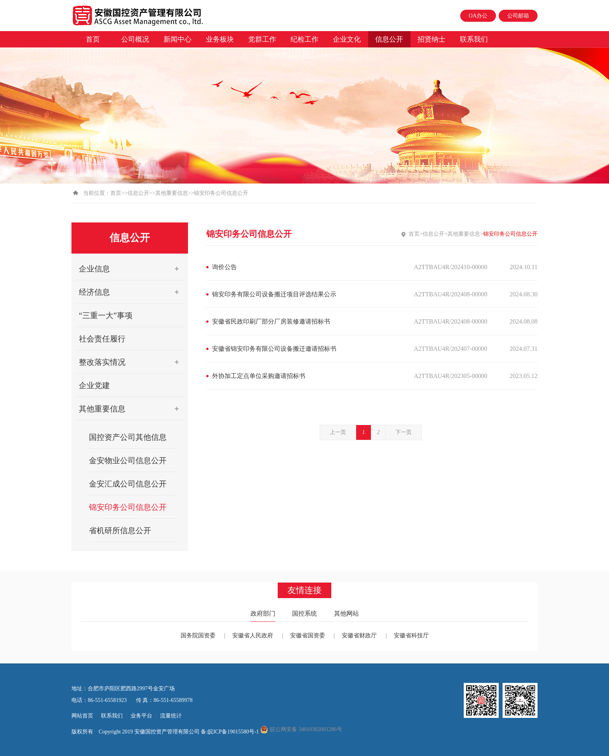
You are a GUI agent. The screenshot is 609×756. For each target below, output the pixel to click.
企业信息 (131, 268)
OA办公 (478, 16)
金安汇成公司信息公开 (128, 484)
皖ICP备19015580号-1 (234, 732)
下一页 (403, 432)
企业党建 (94, 385)
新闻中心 (177, 39)
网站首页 (82, 716)
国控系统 (304, 613)
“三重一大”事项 (105, 315)
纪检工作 (304, 39)
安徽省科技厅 (411, 635)
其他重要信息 (171, 193)
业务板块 (220, 39)
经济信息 (131, 292)
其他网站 (346, 613)
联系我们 (474, 39)
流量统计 (171, 716)
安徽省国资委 (307, 635)
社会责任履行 (102, 338)
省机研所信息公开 (120, 530)
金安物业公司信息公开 (128, 460)
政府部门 (263, 613)
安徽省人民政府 (252, 635)
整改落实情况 (131, 362)
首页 (93, 39)
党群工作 (262, 39)
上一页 (338, 432)
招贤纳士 (431, 39)
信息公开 (389, 39)
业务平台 (141, 716)
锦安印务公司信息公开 (128, 507)
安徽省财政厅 (359, 635)
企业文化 (347, 39)
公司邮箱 (518, 16)
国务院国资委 (198, 635)
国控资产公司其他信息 (128, 437)
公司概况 (135, 39)
